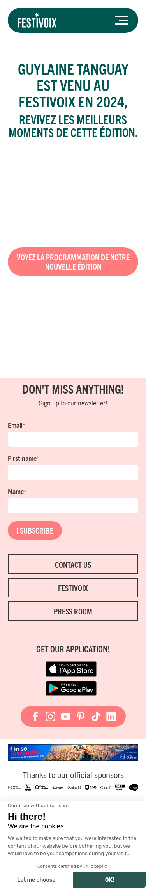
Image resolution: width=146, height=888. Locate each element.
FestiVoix (73, 588)
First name (22, 458)
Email (15, 425)
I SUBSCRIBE (34, 530)
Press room (73, 611)
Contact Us (73, 564)
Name (16, 491)
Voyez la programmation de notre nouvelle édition (73, 261)
